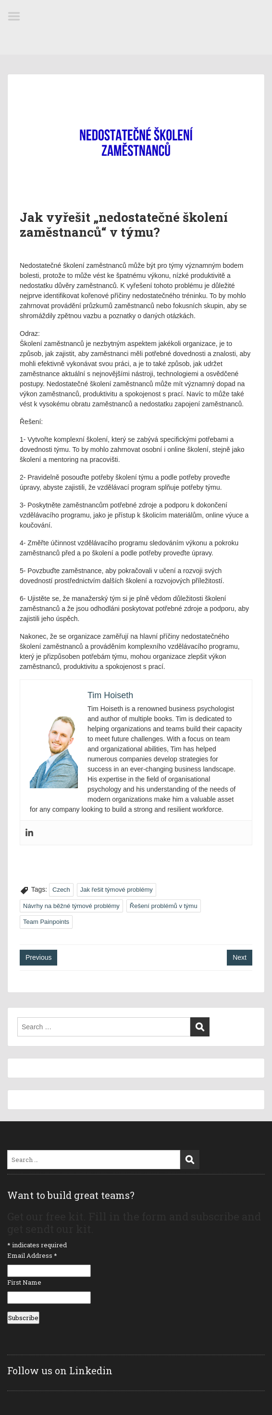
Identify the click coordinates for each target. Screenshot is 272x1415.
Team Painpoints (46, 921)
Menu (17, 16)
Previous (38, 957)
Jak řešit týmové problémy (116, 889)
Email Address (32, 1255)
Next (240, 957)
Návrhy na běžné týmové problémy (71, 905)
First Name (24, 1282)
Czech (61, 889)
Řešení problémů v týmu (164, 905)
